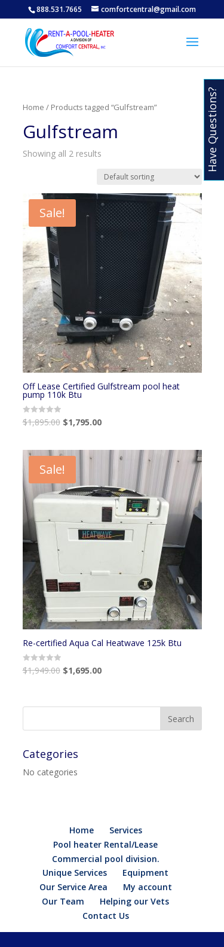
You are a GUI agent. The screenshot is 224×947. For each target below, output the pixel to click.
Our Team (63, 901)
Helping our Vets (134, 901)
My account (147, 887)
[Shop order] (149, 177)
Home (33, 107)
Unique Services (74, 872)
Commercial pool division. (105, 858)
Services (125, 830)
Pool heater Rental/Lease (105, 844)
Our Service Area (73, 887)
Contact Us (105, 915)
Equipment (145, 872)
